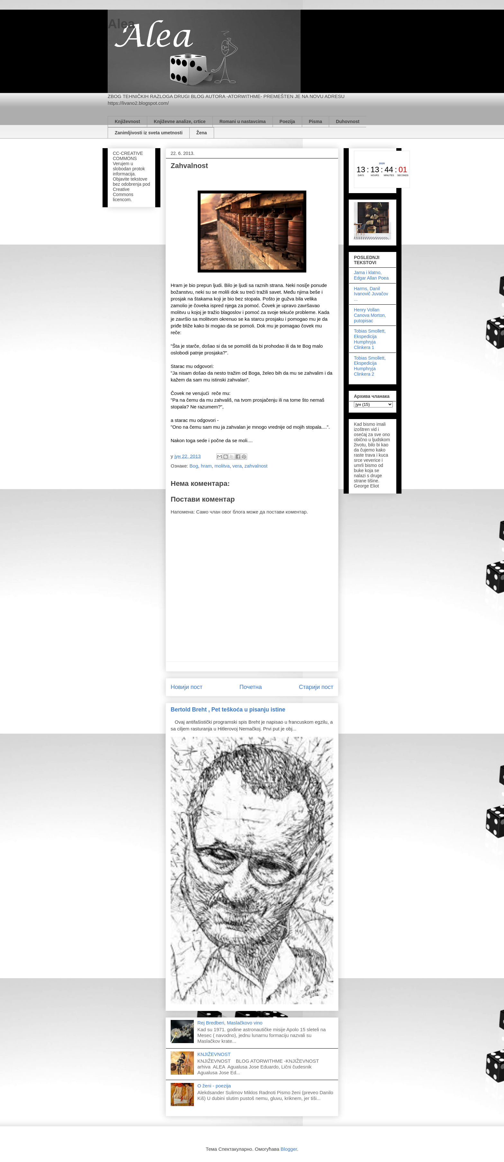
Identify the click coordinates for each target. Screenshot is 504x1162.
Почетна (250, 687)
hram (206, 466)
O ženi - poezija (214, 1085)
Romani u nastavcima (243, 121)
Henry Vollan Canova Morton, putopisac (370, 315)
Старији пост (316, 687)
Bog (194, 466)
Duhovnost (347, 121)
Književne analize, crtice (180, 121)
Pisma (315, 121)
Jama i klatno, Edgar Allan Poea (371, 275)
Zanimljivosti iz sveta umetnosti (149, 132)
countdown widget (382, 169)
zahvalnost (256, 466)
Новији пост (187, 687)
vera (237, 466)
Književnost (127, 121)
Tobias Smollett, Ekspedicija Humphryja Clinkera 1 (370, 339)
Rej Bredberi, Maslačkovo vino (230, 1022)
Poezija (287, 121)
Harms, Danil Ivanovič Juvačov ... (371, 294)
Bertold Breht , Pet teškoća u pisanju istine (228, 709)
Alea (121, 24)
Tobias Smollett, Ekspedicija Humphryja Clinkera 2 (370, 366)
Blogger (289, 1149)
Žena (201, 132)
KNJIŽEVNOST (213, 1054)
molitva (222, 466)
